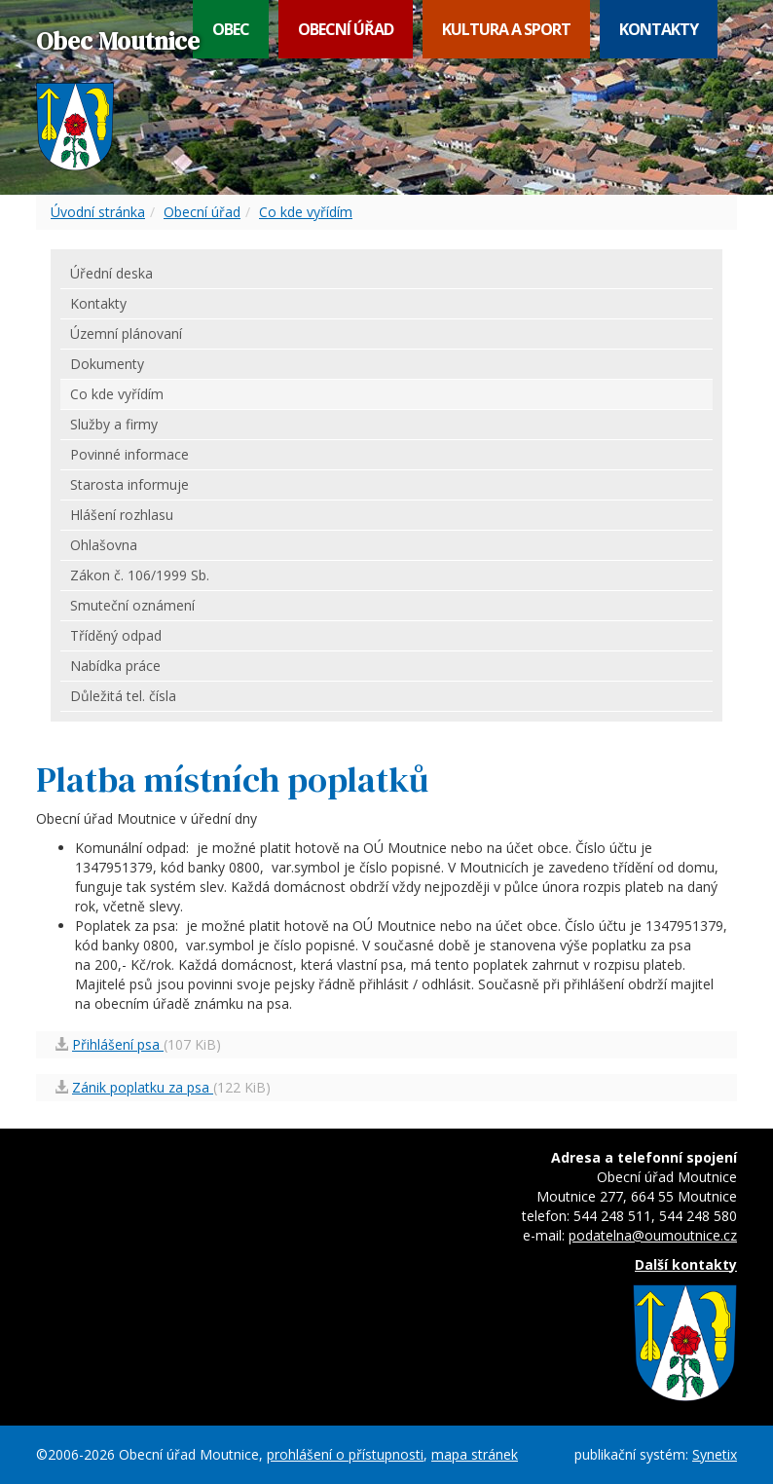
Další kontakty (686, 1264)
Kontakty (658, 29)
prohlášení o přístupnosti (345, 1454)
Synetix (714, 1454)
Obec (230, 29)
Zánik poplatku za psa (142, 1087)
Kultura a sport (506, 29)
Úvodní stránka (98, 212)
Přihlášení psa (118, 1044)
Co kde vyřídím (305, 212)
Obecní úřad (345, 29)
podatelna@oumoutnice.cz (653, 1235)
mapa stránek (474, 1454)
